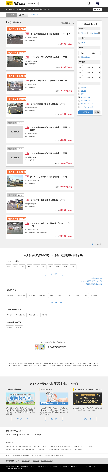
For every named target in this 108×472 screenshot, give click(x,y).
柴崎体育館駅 (21, 295)
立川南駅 (76, 295)
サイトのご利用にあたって (42, 466)
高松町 (73, 266)
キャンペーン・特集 (86, 446)
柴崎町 (57, 266)
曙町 (8, 266)
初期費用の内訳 (54, 449)
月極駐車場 (36, 461)
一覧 (12, 14)
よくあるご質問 (10, 449)
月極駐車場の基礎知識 (24, 446)
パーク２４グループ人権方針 (86, 466)
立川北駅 (67, 295)
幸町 (44, 266)
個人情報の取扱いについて (25, 466)
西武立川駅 (42, 295)
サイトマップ (56, 466)
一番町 (22, 266)
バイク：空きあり (37, 435)
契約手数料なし (85, 57)
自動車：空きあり (24, 435)
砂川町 (65, 266)
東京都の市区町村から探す (94, 284)
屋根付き (83, 91)
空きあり (83, 42)
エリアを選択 (35, 14)
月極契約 (83, 33)
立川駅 (59, 295)
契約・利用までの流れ (40, 446)
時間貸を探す (32, 3)
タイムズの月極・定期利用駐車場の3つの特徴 (63, 446)
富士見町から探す (96, 278)
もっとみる (54, 274)
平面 (82, 94)
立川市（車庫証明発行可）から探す (91, 281)
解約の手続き (79, 449)
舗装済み (83, 87)
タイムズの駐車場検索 (56, 347)
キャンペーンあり (86, 100)
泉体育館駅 (10, 295)
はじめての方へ (10, 446)
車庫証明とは (43, 449)
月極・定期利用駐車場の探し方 (27, 449)
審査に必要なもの (66, 449)
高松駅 (52, 295)
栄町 (50, 266)
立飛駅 (85, 295)
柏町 (29, 266)
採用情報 (73, 466)
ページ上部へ (98, 244)
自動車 (8, 435)
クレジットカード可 (87, 103)
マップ (24, 14)
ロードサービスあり (87, 107)
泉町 (15, 266)
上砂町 (36, 266)
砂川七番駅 (32, 295)
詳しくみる (20, 419)
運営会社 (65, 466)
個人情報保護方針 (10, 466)
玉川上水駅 (94, 295)
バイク (14, 435)
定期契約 (95, 33)
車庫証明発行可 (85, 97)
